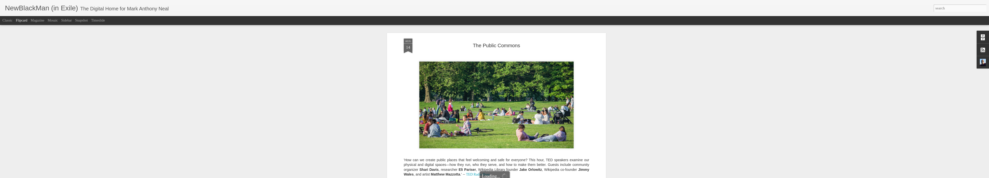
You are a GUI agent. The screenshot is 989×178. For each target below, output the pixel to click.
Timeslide (98, 20)
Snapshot (81, 20)
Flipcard (21, 20)
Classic (7, 20)
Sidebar (66, 20)
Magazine (37, 20)
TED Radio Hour (478, 94)
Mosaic (53, 20)
